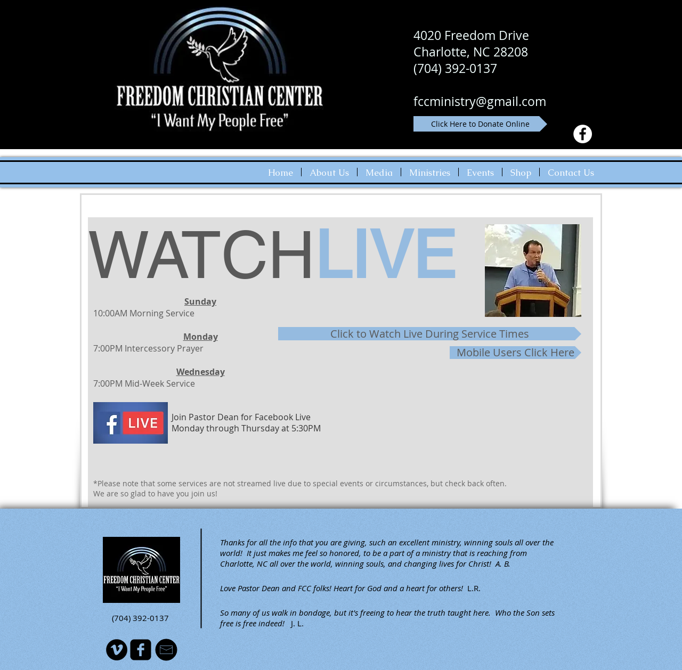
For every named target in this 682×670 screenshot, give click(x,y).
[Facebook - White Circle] (582, 134)
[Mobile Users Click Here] (515, 352)
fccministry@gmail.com (479, 101)
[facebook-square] (140, 649)
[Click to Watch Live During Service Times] (429, 333)
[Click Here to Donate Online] (480, 124)
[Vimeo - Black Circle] (116, 649)
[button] (329, 172)
